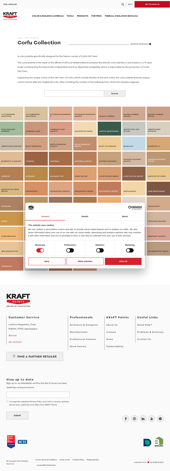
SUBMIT (17, 415)
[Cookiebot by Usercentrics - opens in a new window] (130, 208)
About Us (112, 324)
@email (12, 335)
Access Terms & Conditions (46, 460)
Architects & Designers (84, 324)
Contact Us (144, 339)
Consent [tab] (45, 216)
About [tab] (125, 216)
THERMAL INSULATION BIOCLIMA (121, 15)
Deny (46, 261)
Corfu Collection (31, 38)
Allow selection (85, 261)
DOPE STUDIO (158, 462)
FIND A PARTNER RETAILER (35, 356)
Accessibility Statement (46, 465)
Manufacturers (79, 332)
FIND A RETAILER (10, 4)
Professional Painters (83, 339)
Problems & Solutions (150, 332)
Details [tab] (85, 216)
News (109, 339)
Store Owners (78, 346)
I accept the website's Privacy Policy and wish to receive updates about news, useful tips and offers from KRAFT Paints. (39, 403)
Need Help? (144, 324)
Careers (111, 332)
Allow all (123, 261)
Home (20, 38)
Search (114, 93)
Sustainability (114, 346)
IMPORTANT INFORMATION (140, 44)
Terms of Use (65, 460)
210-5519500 (15, 342)
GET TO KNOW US (152, 4)
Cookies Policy (78, 460)
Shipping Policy (93, 460)
